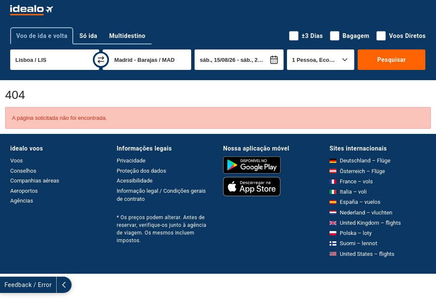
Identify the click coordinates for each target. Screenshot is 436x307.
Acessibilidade (134, 180)
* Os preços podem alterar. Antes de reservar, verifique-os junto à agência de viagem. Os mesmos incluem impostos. (162, 228)
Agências (21, 200)
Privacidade (131, 160)
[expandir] (7, 284)
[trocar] (101, 60)
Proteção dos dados (141, 171)
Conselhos (23, 171)
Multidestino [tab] (127, 35)
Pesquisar (391, 59)
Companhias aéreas (34, 180)
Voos (16, 160)
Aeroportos (24, 191)
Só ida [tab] (88, 35)
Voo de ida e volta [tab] (41, 35)
